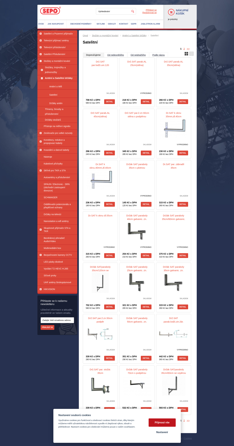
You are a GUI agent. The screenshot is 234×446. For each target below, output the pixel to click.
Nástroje (48, 157)
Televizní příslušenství (55, 47)
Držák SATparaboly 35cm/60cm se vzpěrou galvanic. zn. (173, 373)
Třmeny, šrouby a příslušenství (54, 111)
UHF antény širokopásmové (57, 282)
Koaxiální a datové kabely (56, 150)
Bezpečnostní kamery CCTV (58, 255)
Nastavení (162, 432)
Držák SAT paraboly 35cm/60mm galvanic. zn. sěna (173, 219)
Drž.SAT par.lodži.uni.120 (100, 63)
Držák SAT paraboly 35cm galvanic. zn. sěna (173, 270)
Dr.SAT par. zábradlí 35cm (173, 166)
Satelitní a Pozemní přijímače (58, 33)
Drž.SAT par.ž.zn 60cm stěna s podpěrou (137, 115)
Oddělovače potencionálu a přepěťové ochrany (57, 206)
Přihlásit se (151, 10)
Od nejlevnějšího (115, 55)
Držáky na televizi (52, 214)
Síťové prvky (50, 275)
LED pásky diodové (53, 262)
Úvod (85, 35)
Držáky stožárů (53, 119)
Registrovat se (149, 12)
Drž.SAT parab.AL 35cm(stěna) (173, 63)
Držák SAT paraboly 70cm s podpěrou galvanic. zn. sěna (137, 373)
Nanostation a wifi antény (56, 221)
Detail (109, 102)
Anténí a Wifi (55, 86)
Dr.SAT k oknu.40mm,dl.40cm (100, 166)
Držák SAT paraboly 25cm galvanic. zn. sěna (137, 270)
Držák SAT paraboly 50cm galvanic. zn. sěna (137, 321)
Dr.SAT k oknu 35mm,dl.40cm (173, 115)
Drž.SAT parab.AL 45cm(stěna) (100, 115)
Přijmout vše (162, 422)
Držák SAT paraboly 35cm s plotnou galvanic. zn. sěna (137, 168)
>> (188, 48)
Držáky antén (55, 103)
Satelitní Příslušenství (54, 54)
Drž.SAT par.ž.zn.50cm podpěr (100, 320)
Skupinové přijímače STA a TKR (57, 229)
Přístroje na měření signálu (57, 126)
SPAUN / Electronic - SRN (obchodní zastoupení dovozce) (57, 187)
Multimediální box (52, 248)
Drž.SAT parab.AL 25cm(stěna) (136, 63)
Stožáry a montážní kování (57, 61)
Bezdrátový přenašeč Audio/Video (54, 240)
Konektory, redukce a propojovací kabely (54, 141)
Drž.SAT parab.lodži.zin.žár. (174, 320)
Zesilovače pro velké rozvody (58, 133)
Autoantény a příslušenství (57, 177)
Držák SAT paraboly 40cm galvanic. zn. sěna (137, 219)
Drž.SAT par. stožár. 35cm (100, 371)
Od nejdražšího (138, 55)
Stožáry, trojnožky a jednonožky (55, 69)
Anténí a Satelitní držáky (58, 78)
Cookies (188, 438)
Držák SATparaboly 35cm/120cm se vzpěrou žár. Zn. (100, 270)
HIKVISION (49, 289)
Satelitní (53, 95)
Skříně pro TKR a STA (55, 170)
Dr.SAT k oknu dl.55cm (100, 215)
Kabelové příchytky (53, 163)
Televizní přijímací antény (56, 40)
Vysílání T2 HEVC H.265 (56, 268)
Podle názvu (158, 55)
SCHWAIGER (51, 197)
